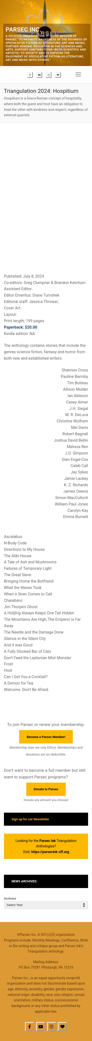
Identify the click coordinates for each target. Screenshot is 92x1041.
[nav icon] (78, 74)
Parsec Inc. (23, 29)
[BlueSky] (62, 1026)
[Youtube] (39, 75)
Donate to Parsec (46, 789)
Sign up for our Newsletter (30, 819)
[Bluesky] (58, 75)
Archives (10, 898)
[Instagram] (49, 75)
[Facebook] (30, 75)
